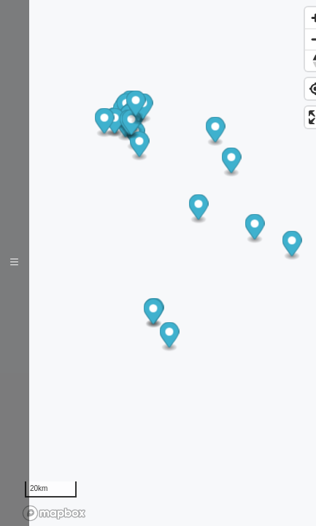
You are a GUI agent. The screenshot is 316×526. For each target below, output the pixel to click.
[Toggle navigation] (14, 263)
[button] (140, 146)
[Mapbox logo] (54, 513)
